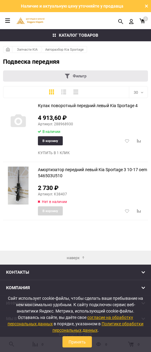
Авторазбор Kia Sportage (64, 49)
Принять (77, 342)
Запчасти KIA (27, 49)
